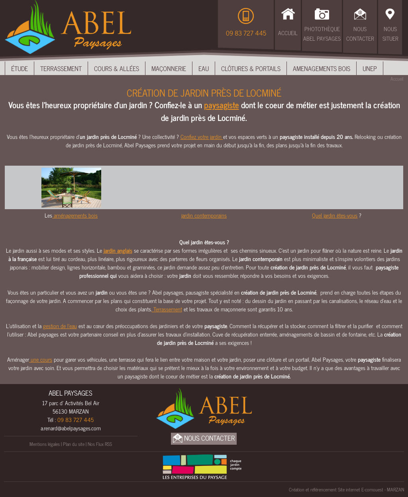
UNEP (370, 68)
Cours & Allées (116, 68)
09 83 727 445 (246, 33)
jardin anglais (118, 250)
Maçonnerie (168, 68)
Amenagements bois (321, 68)
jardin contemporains (204, 215)
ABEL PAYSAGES (70, 392)
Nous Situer (390, 33)
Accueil (288, 32)
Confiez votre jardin (201, 136)
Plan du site (73, 444)
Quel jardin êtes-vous (334, 215)
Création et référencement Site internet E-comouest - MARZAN (346, 489)
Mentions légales (44, 444)
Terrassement (61, 68)
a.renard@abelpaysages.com (71, 427)
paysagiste (221, 104)
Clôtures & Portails (250, 68)
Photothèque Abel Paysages (322, 33)
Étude (19, 68)
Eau (203, 68)
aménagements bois (75, 215)
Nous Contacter (360, 33)
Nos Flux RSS (100, 444)
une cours (40, 359)
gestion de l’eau (60, 325)
